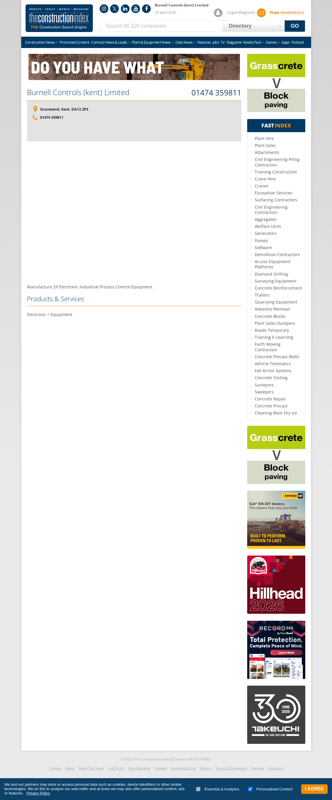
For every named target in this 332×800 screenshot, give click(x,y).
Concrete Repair (270, 399)
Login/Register (241, 12)
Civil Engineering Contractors (271, 209)
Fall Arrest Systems (273, 370)
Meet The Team (91, 768)
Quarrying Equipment (276, 302)
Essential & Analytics (217, 789)
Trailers (262, 295)
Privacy (205, 768)
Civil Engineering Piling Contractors (277, 162)
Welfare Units (268, 226)
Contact (55, 768)
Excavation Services (273, 193)
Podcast (297, 42)
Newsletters (287, 12)
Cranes (261, 186)
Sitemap (257, 768)
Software (263, 247)
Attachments (267, 152)
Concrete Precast (271, 406)
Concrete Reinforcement (278, 288)
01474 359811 (216, 92)
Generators (266, 233)
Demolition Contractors (277, 254)
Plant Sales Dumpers (275, 323)
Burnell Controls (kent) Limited (78, 92)
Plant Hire (264, 138)
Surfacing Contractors (276, 200)
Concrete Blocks (270, 316)
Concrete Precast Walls (277, 356)
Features (204, 42)
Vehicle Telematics (273, 363)
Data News (183, 42)
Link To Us (116, 768)
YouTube (135, 8)
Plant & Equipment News (151, 42)
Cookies (160, 768)
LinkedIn (125, 8)
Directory (275, 768)
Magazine (234, 42)
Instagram (104, 8)
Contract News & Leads (109, 42)
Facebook (146, 8)
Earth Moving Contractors (268, 346)
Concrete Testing (271, 377)
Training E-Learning (274, 337)
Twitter (114, 8)
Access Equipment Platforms (272, 264)
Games (271, 42)
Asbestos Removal (272, 309)
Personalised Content (270, 789)
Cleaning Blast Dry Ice (276, 413)
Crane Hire (265, 179)
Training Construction (276, 172)
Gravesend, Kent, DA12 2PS (64, 109)
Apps (285, 42)
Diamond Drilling (271, 274)
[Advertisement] (134, 211)
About (70, 768)
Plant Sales (265, 145)
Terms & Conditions (231, 768)
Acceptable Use (183, 768)
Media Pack (252, 42)
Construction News (40, 42)
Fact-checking (139, 768)
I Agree (314, 788)
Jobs (216, 42)
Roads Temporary (272, 330)
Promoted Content (74, 42)
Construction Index (59, 18)
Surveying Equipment (276, 281)
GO (295, 26)
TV (223, 42)
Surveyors (264, 385)
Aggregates (266, 219)
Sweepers (264, 392)
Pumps (261, 240)
